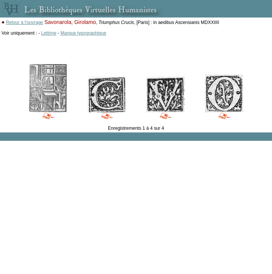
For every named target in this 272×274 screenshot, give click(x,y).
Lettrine (48, 33)
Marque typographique (83, 33)
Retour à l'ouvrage (24, 22)
